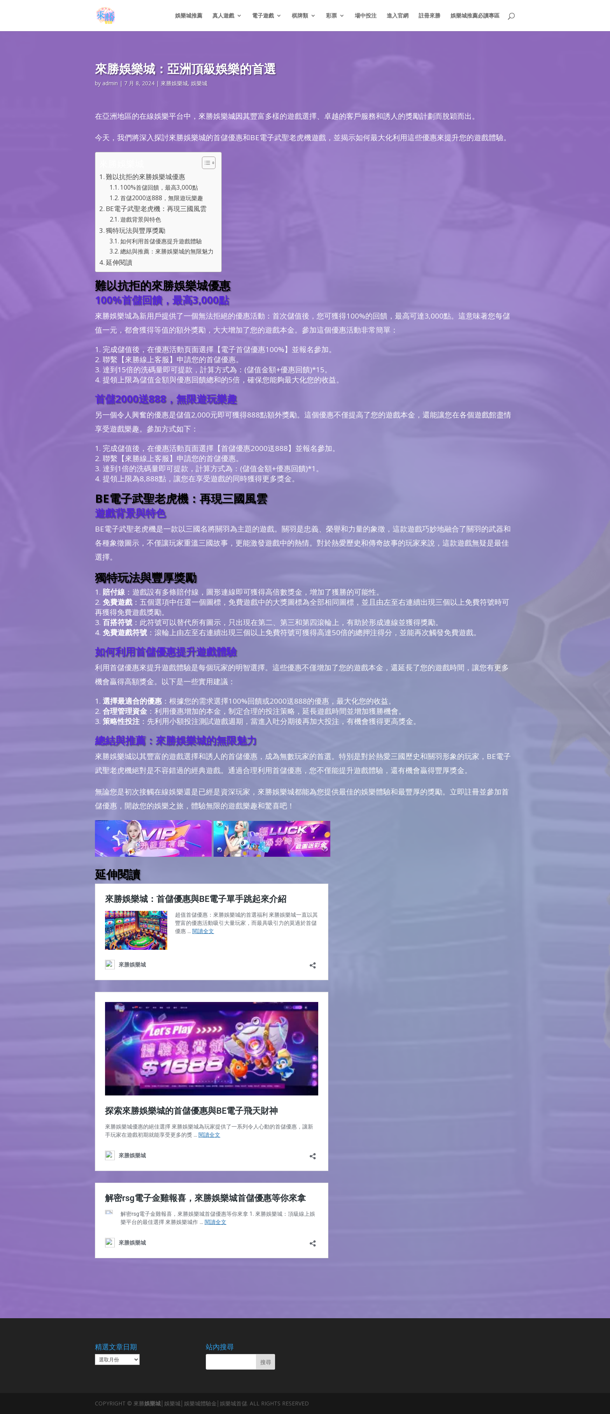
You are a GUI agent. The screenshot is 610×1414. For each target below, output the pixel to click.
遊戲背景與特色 (140, 219)
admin (110, 83)
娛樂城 (199, 83)
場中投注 (366, 16)
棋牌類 (300, 16)
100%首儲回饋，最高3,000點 (159, 187)
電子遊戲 (263, 16)
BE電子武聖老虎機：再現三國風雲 (156, 208)
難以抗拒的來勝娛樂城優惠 (145, 176)
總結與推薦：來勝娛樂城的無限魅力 (167, 251)
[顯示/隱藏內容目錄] (205, 162)
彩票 (331, 16)
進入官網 (397, 16)
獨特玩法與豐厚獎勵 (135, 230)
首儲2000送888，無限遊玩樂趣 (161, 198)
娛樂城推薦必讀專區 (475, 16)
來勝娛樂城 (174, 83)
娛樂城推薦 (188, 16)
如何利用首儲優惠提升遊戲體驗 (161, 241)
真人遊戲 (223, 16)
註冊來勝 (429, 16)
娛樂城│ (154, 1403)
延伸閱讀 (119, 262)
